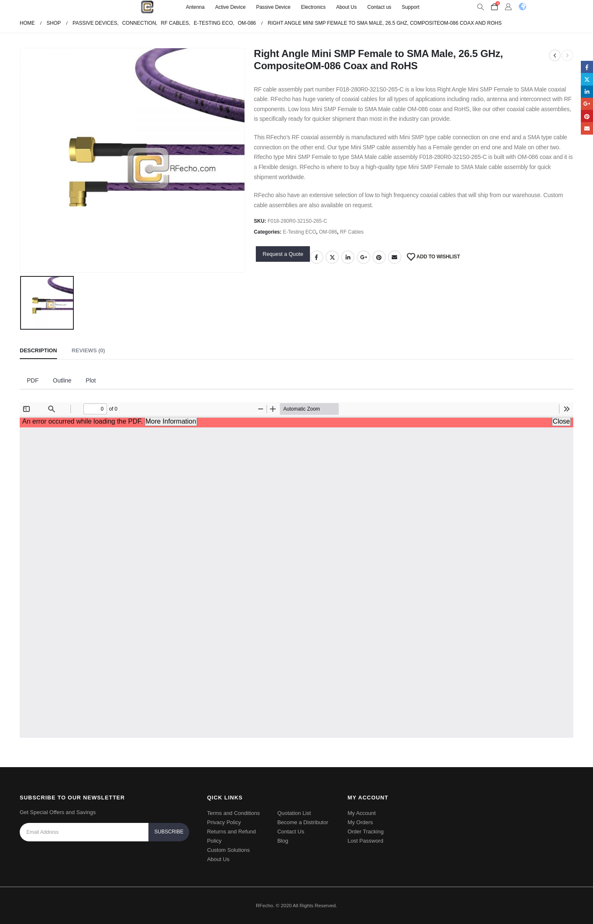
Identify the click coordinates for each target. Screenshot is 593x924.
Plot (91, 380)
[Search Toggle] (480, 7)
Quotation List (294, 813)
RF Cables (352, 232)
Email (394, 257)
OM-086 (328, 232)
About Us (346, 7)
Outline (62, 380)
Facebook (316, 257)
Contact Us (290, 831)
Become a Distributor (302, 822)
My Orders (360, 822)
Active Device (230, 7)
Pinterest (379, 257)
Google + (363, 257)
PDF (33, 380)
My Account (362, 813)
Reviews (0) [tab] (88, 350)
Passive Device (273, 7)
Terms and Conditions (233, 813)
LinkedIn (347, 257)
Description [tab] (38, 350)
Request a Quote (283, 254)
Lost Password (365, 841)
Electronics (313, 7)
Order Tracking (366, 831)
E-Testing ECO (299, 232)
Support (410, 7)
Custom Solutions (228, 850)
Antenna (195, 7)
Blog (282, 841)
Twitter (332, 257)
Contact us (379, 7)
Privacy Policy (224, 822)
